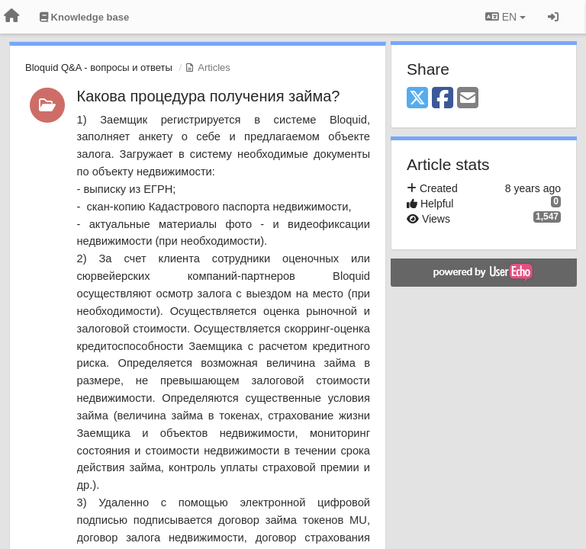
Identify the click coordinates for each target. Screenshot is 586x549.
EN (505, 17)
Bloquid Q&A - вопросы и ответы (98, 67)
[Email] (467, 98)
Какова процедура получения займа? (208, 96)
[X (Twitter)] (417, 98)
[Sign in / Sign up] (553, 17)
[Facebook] (442, 98)
